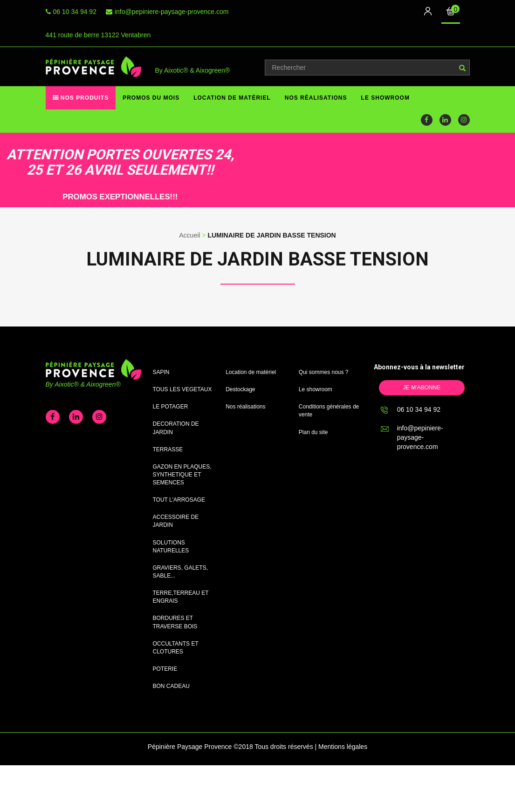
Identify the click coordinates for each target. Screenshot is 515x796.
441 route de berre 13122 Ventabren (98, 35)
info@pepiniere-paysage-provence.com (172, 11)
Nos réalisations (316, 98)
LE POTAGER (170, 406)
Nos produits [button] (84, 98)
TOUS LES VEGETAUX (182, 389)
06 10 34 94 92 (74, 11)
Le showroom (385, 98)
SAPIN (161, 372)
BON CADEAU (171, 686)
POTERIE (165, 669)
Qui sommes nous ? (324, 372)
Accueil (189, 235)
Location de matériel (232, 98)
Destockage (240, 389)
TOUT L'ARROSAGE (179, 500)
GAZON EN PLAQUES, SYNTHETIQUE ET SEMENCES (182, 474)
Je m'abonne (421, 387)
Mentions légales (342, 746)
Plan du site (313, 432)
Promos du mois (151, 98)
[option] (111, 170)
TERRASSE (168, 449)
